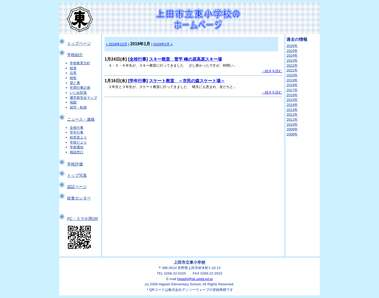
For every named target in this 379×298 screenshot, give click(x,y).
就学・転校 (78, 107)
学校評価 (75, 164)
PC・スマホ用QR (82, 219)
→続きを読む (272, 71)
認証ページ (77, 187)
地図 (73, 102)
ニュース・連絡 (81, 119)
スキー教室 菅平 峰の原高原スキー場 (185, 59)
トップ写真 (77, 175)
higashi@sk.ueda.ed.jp (195, 279)
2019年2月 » (163, 44)
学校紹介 (75, 55)
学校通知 (76, 147)
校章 (73, 68)
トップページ (79, 43)
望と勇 (75, 83)
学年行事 (76, 132)
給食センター (79, 198)
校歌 (73, 78)
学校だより (78, 142)
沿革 (73, 73)
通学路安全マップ (83, 98)
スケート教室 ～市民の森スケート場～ (187, 81)
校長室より (78, 137)
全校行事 (76, 128)
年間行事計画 (80, 88)
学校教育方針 (80, 63)
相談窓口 (76, 152)
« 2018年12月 (116, 44)
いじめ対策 (78, 93)
